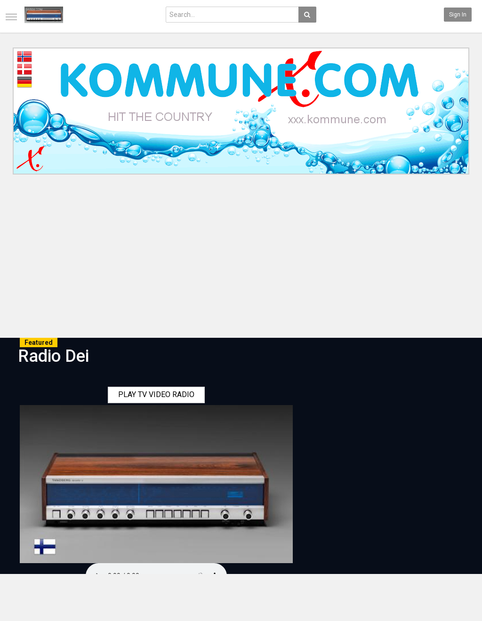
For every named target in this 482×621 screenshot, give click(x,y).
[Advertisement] (241, 258)
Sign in (457, 14)
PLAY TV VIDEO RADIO (156, 394)
